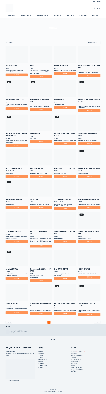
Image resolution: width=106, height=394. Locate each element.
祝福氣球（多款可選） (84, 269)
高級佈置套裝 (46, 106)
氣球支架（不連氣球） (82, 238)
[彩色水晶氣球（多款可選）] (65, 258)
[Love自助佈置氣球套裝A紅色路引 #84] (89, 188)
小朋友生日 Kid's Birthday (11, 70)
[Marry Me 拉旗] (41, 188)
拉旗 (18, 70)
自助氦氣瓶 (8, 204)
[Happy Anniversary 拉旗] (41, 157)
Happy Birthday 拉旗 (11, 65)
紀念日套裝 (96, 72)
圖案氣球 (7, 173)
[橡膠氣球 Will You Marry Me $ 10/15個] (89, 157)
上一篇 (9, 322)
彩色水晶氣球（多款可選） (61, 269)
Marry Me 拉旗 (34, 199)
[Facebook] (51, 339)
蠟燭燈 (32, 65)
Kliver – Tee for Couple (77, 367)
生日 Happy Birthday (40, 71)
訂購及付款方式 (75, 361)
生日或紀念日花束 (76, 359)
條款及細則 (74, 363)
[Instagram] (54, 339)
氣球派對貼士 (74, 353)
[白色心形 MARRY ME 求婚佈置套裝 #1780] (41, 88)
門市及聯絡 (82, 15)
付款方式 (12, 351)
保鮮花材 (73, 371)
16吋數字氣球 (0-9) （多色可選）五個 (64, 168)
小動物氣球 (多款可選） (12, 303)
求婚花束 (73, 357)
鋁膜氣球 (11, 173)
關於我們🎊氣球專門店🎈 (78, 351)
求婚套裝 (98, 204)
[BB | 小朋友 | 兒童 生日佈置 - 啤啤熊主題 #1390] (65, 123)
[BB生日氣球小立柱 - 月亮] (65, 54)
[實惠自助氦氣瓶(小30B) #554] (17, 188)
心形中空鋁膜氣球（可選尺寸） (14, 168)
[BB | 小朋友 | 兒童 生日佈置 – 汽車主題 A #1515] (89, 88)
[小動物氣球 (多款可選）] (17, 292)
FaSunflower (56, 391)
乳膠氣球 (80, 173)
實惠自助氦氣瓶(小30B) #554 (14, 199)
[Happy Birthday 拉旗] (17, 54)
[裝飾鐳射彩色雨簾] (41, 123)
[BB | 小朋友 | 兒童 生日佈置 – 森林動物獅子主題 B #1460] (17, 123)
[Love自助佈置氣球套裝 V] (17, 258)
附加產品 (57, 15)
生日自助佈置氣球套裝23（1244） (15, 99)
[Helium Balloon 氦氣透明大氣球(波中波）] (41, 220)
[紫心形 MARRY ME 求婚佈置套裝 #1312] (89, 123)
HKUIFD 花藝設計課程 (77, 369)
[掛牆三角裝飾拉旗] (65, 88)
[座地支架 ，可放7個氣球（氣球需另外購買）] (89, 220)
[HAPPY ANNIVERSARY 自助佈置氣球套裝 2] (89, 54)
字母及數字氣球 (63, 173)
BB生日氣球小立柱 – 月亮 (61, 65)
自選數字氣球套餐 (81, 107)
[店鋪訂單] (93, 42)
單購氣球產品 (26, 15)
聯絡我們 (73, 365)
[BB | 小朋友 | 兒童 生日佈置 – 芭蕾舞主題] (65, 292)
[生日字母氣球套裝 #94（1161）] (65, 188)
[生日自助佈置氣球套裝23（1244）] (17, 88)
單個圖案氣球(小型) (58, 274)
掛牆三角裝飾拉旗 (59, 99)
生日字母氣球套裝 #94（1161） (63, 199)
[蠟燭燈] (41, 54)
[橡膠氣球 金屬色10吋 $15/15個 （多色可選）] (65, 220)
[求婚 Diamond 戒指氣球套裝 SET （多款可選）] (41, 258)
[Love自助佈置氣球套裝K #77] (17, 220)
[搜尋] (97, 8)
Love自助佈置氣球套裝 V (12, 269)
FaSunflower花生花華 (77, 355)
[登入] (99, 8)
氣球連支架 (73, 70)
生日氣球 (21, 104)
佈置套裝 (70, 15)
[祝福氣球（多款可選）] (89, 258)
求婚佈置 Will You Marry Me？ (36, 106)
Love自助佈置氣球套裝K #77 (13, 231)
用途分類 (12, 15)
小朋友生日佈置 (97, 106)
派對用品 (58, 104)
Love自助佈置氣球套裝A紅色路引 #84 (88, 199)
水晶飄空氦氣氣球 (42, 15)
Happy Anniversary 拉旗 (36, 168)
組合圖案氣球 (35, 277)
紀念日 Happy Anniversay (88, 72)
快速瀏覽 (16, 75)
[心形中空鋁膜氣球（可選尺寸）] (17, 157)
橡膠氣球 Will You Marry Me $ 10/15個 (89, 168)
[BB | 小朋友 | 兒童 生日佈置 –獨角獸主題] (41, 292)
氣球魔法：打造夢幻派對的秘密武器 (19, 332)
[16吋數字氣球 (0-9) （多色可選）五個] (65, 157)
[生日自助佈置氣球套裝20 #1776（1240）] (89, 292)
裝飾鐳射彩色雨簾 (35, 134)
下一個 (97, 322)
